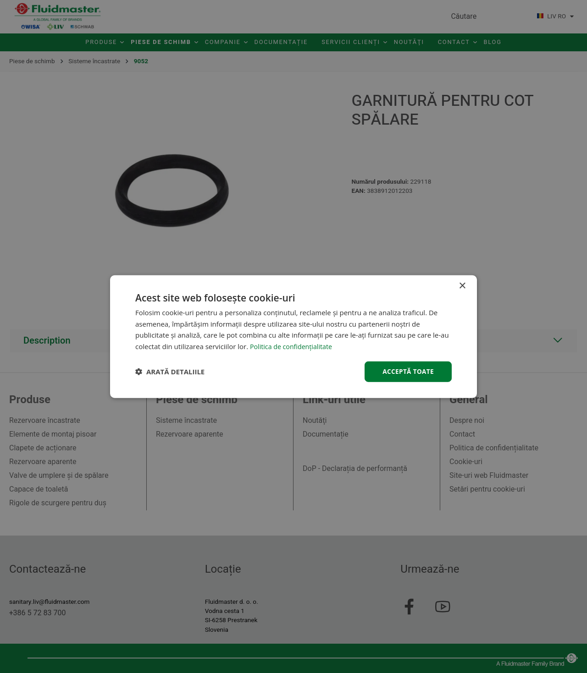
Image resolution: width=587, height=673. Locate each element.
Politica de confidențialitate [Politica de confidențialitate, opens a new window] (293, 345)
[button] (170, 372)
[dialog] (293, 336)
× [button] (462, 285)
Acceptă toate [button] (407, 371)
